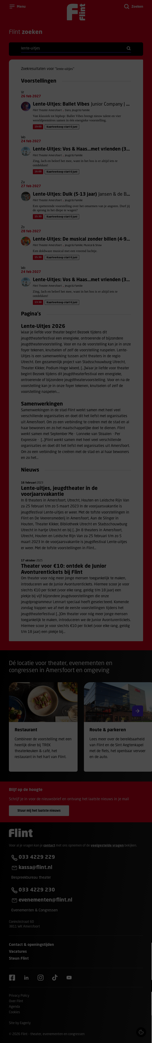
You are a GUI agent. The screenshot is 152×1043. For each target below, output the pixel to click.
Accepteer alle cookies (118, 1024)
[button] (114, 985)
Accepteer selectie (118, 1035)
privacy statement (102, 973)
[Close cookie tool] (146, 950)
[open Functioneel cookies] (145, 986)
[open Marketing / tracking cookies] (145, 998)
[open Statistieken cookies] (145, 1010)
